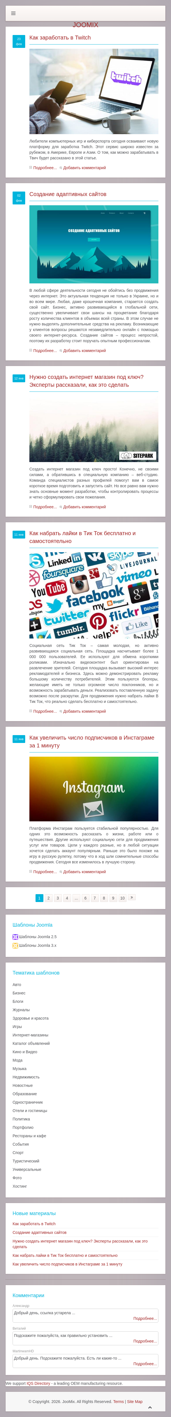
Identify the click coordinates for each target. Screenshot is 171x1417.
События (21, 1144)
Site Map (134, 1401)
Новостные (23, 1085)
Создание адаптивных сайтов (67, 194)
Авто (17, 984)
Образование (25, 1094)
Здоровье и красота (30, 1018)
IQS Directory (38, 1383)
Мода (17, 1060)
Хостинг (20, 1186)
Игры (17, 1026)
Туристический (26, 1161)
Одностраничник (28, 1102)
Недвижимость (26, 1077)
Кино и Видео (25, 1052)
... (76, 898)
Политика (21, 1119)
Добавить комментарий (84, 168)
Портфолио (23, 1127)
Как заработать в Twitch (60, 37)
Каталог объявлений (31, 1043)
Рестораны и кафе (29, 1136)
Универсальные (27, 1169)
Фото (17, 1178)
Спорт (18, 1152)
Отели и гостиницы (30, 1110)
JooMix (85, 25)
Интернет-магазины (30, 1035)
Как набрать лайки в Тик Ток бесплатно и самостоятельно (65, 1255)
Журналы (21, 1010)
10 (122, 898)
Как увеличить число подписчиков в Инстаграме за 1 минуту (67, 1264)
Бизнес (19, 993)
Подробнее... (45, 168)
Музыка (20, 1068)
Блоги (18, 1001)
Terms (118, 1401)
